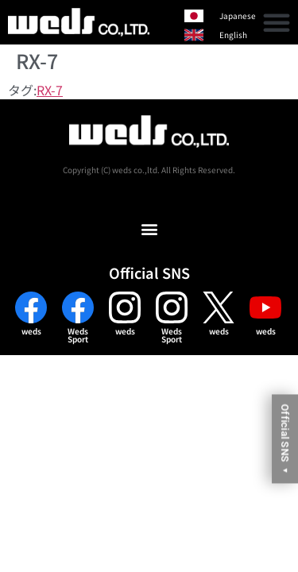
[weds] (31, 307)
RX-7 (50, 89)
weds (31, 331)
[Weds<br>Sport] (78, 307)
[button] (276, 22)
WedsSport (78, 335)
